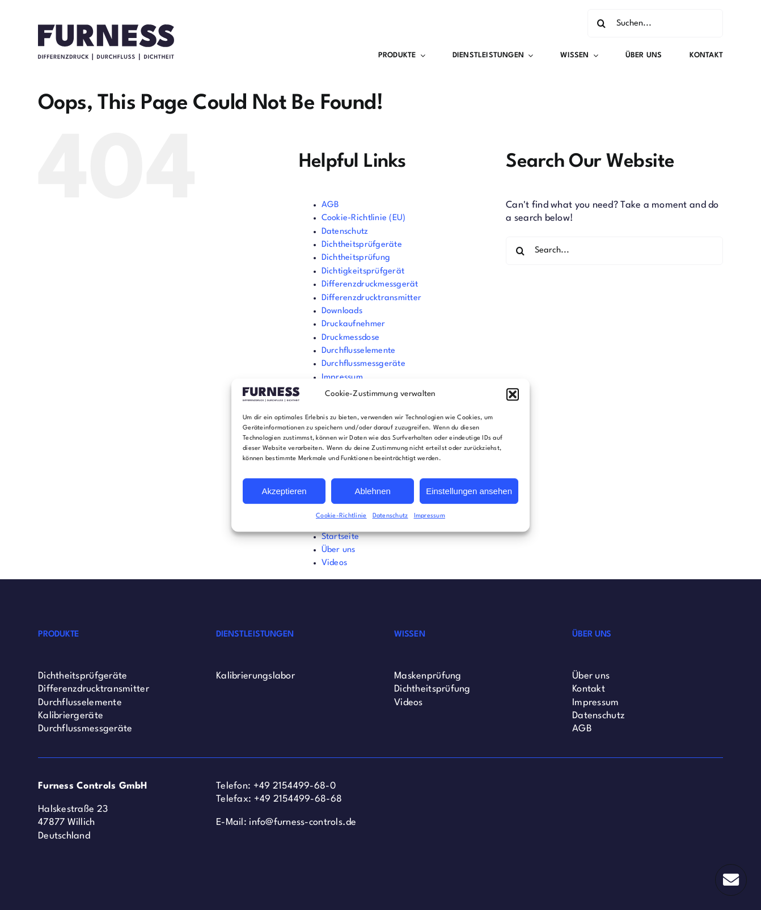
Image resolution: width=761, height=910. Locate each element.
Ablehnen (372, 491)
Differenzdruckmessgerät (370, 284)
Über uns (339, 550)
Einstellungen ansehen (469, 491)
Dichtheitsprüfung (356, 258)
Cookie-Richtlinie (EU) (364, 218)
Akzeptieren (283, 491)
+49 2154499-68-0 (294, 786)
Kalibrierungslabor (255, 676)
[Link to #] (731, 880)
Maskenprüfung (428, 676)
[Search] (601, 23)
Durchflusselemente (359, 351)
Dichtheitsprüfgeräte (362, 245)
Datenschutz (390, 516)
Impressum (429, 516)
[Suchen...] (655, 23)
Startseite (341, 537)
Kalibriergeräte (70, 716)
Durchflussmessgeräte (363, 364)
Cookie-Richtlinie (341, 516)
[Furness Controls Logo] (106, 29)
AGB (331, 205)
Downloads (342, 311)
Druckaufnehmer (354, 324)
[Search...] (614, 251)
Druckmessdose (351, 338)
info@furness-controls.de (302, 822)
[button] (512, 394)
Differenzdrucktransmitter (372, 298)
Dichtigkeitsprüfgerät (363, 271)
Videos (335, 563)
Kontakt (588, 689)
